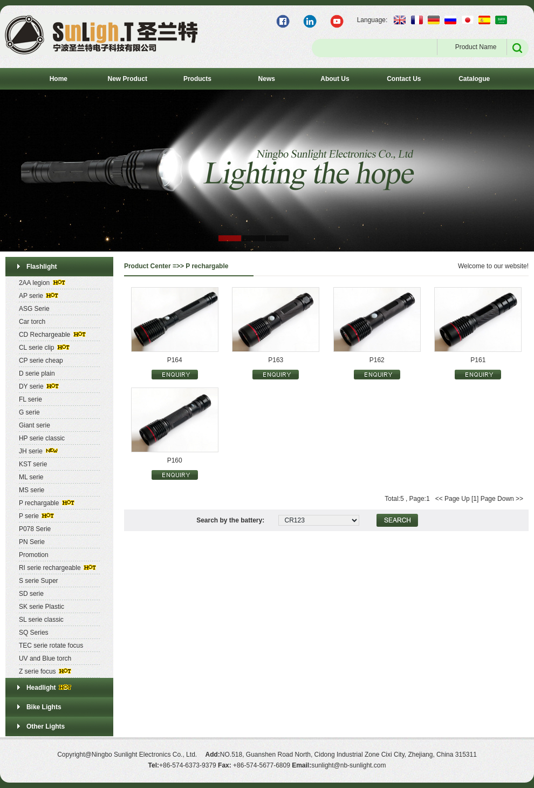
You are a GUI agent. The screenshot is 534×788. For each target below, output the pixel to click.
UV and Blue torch (45, 658)
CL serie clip (36, 347)
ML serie (31, 477)
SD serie (31, 593)
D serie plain (37, 373)
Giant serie (34, 425)
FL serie (30, 399)
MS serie (31, 490)
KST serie (33, 464)
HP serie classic (42, 438)
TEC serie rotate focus (51, 645)
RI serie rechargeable (50, 568)
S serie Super (38, 581)
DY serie (31, 386)
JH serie (31, 451)
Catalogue (474, 79)
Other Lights (45, 726)
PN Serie (32, 542)
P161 (477, 360)
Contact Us (404, 79)
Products (197, 79)
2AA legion (34, 283)
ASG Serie (34, 309)
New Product (127, 79)
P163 (275, 360)
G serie (29, 412)
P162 (377, 360)
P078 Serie (35, 529)
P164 (174, 360)
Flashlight (41, 266)
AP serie (31, 296)
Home (58, 79)
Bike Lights (43, 707)
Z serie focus (37, 671)
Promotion (34, 555)
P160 (174, 460)
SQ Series (34, 632)
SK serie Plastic (41, 606)
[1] (474, 498)
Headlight (41, 687)
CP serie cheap (41, 360)
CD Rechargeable (44, 334)
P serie (29, 516)
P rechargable (39, 503)
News (266, 79)
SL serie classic (41, 619)
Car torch (32, 321)
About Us (334, 79)
